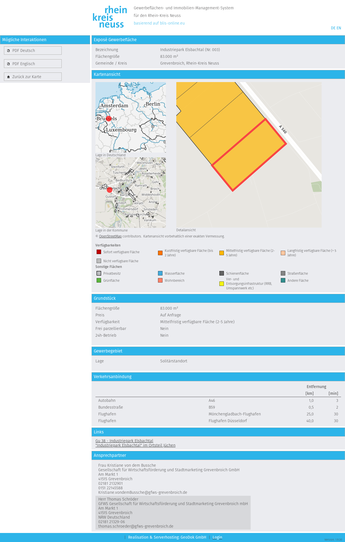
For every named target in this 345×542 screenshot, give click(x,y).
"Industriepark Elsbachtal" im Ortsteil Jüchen (135, 445)
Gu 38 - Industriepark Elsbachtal (124, 441)
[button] (33, 50)
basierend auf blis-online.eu (159, 23)
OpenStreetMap (110, 236)
